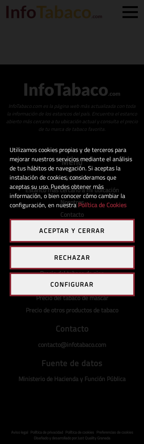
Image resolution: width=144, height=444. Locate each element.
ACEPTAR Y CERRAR (72, 230)
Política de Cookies (102, 205)
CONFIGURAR (72, 284)
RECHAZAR (72, 257)
